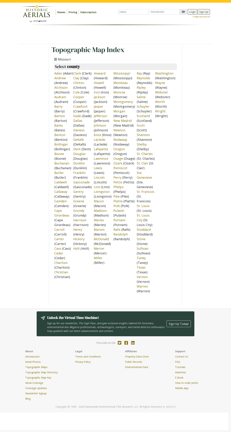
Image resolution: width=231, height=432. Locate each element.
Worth (160, 102)
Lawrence (101, 158)
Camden (60, 201)
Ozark (117, 163)
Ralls (116, 229)
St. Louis (143, 206)
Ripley (141, 87)
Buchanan (61, 163)
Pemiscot (120, 168)
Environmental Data (136, 367)
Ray (139, 73)
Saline (141, 97)
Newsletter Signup (36, 393)
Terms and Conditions (88, 356)
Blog (28, 398)
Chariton (60, 263)
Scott (141, 125)
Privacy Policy (83, 361)
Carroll (59, 229)
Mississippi (121, 73)
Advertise (180, 372)
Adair (58, 73)
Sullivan (142, 248)
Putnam (119, 220)
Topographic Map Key (38, 377)
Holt (76, 248)
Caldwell (60, 182)
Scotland (143, 116)
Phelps (118, 187)
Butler (59, 173)
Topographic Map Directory (41, 372)
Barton (59, 116)
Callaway (60, 192)
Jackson (99, 97)
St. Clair (142, 163)
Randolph (120, 234)
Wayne (160, 83)
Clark (77, 73)
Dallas (77, 121)
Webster (161, 92)
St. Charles (145, 154)
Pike (116, 196)
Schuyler (143, 106)
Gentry (78, 192)
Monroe (119, 92)
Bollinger (61, 144)
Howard (100, 73)
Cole (76, 92)
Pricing (73, 12)
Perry (117, 177)
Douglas (79, 154)
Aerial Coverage (34, 382)
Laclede (99, 139)
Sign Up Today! (179, 324)
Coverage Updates (36, 388)
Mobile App (181, 388)
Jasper (98, 106)
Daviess (79, 130)
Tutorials (180, 367)
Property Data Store (137, 356)
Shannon (143, 135)
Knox (97, 135)
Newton (119, 130)
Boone (59, 154)
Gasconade (81, 182)
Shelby (142, 144)
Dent (77, 149)
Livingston (102, 192)
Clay (76, 78)
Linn (97, 187)
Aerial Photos (33, 361)
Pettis (117, 182)
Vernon (142, 277)
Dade (77, 116)
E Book (179, 377)
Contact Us (181, 356)
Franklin (79, 173)
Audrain (60, 97)
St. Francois (145, 192)
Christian (61, 272)
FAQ (177, 361)
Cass (57, 248)
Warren (142, 286)
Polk (116, 206)
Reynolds (143, 78)
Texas (141, 267)
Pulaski (118, 210)
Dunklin (79, 163)
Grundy (78, 210)
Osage (118, 158)
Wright (160, 111)
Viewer (61, 12)
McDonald (101, 239)
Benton (59, 135)
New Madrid (122, 121)
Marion (99, 229)
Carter (59, 239)
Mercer (99, 248)
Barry (58, 106)
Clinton (78, 83)
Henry (77, 229)
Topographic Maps (36, 367)
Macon (99, 201)
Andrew (60, 78)
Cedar (58, 253)
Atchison (60, 87)
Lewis (98, 168)
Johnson (100, 125)
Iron (97, 92)
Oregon (119, 149)
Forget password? (201, 16)
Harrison (79, 220)
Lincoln (99, 177)
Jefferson (100, 116)
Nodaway (120, 139)
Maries (99, 220)
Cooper (78, 97)
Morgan (119, 111)
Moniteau (120, 83)
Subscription (88, 12)
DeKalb (78, 139)
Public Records (133, 361)
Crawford (80, 106)
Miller (98, 258)
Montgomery (123, 102)
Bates (58, 125)
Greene (78, 201)
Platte (118, 201)
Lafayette (101, 149)
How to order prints (186, 382)
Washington (164, 73)
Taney (141, 258)
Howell (99, 83)
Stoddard (144, 229)
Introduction (32, 356)
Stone (141, 239)
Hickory (79, 239)
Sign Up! (203, 12)
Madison (100, 210)
